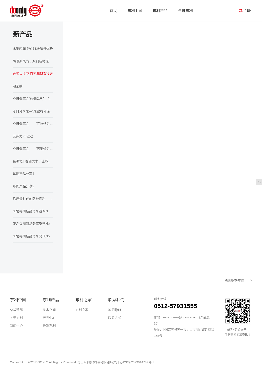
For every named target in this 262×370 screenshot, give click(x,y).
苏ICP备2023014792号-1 (137, 362)
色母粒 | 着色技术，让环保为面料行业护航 (33, 161)
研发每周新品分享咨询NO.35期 (33, 211)
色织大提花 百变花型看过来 (33, 73)
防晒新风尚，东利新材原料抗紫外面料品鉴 (33, 61)
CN (241, 11)
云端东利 (49, 325)
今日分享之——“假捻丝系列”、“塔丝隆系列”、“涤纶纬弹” (33, 123)
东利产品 (160, 11)
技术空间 (49, 310)
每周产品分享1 (23, 173)
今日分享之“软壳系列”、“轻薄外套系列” (33, 98)
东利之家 (81, 310)
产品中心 (49, 318)
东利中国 (134, 11)
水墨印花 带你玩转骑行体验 (33, 48)
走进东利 (185, 11)
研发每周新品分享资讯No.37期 (33, 236)
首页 (113, 11)
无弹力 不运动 (23, 136)
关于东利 (16, 318)
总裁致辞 (16, 310)
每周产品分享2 (23, 186)
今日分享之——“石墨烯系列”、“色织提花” (33, 148)
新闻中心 (16, 325)
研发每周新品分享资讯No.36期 (33, 223)
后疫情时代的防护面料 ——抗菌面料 (33, 198)
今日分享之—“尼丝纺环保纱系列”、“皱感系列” (33, 111)
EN (249, 11)
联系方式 (114, 318)
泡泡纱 (18, 86)
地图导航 (114, 310)
